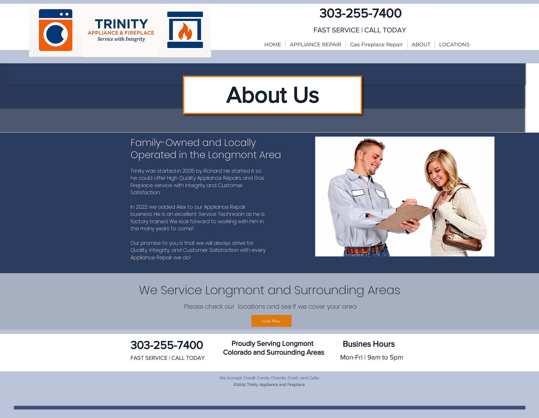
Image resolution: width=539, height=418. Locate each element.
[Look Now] (271, 321)
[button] (454, 44)
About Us (272, 94)
